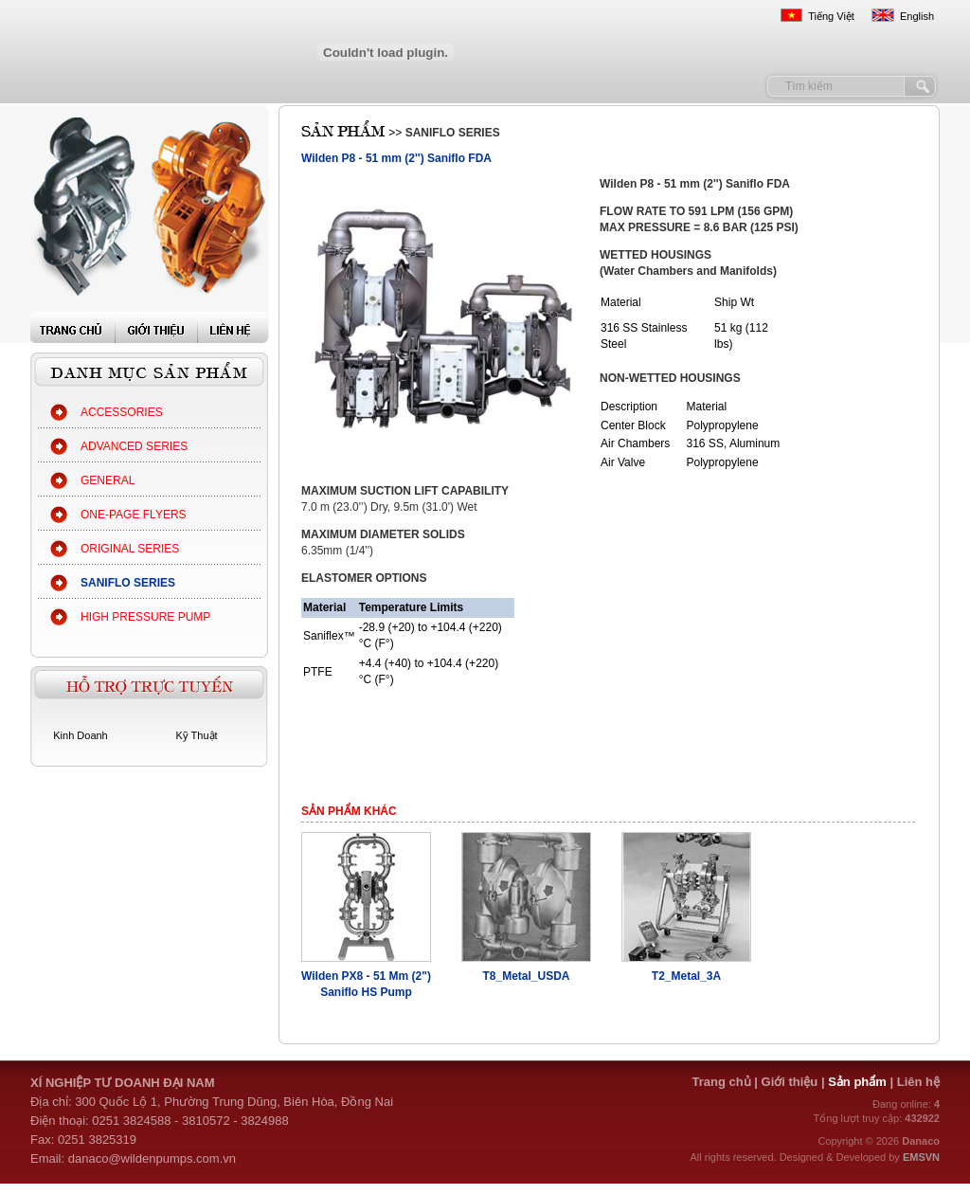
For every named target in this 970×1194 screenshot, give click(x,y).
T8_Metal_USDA (525, 976)
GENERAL (108, 480)
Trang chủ (721, 1082)
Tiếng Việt (831, 16)
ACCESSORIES (122, 412)
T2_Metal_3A (686, 976)
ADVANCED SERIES (134, 446)
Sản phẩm (858, 1082)
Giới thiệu (790, 1082)
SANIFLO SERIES (128, 582)
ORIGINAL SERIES (130, 548)
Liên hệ (918, 1082)
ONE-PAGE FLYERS (134, 514)
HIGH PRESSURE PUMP (145, 617)
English (917, 16)
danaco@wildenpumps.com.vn (152, 1158)
